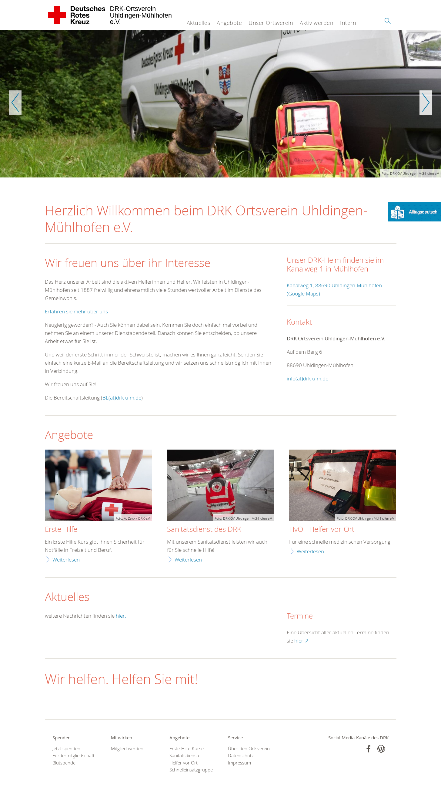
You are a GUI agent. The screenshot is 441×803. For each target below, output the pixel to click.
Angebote (229, 22)
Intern (348, 22)
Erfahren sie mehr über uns (76, 311)
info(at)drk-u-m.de (307, 378)
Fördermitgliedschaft (73, 755)
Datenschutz (241, 755)
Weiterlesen (66, 559)
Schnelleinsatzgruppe (191, 770)
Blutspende (63, 763)
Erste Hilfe (61, 529)
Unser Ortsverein (271, 22)
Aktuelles (198, 22)
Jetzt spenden (66, 748)
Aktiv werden (316, 22)
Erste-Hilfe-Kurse (186, 748)
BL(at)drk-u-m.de (121, 397)
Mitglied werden (127, 748)
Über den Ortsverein (249, 748)
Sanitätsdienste (184, 755)
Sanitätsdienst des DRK (204, 529)
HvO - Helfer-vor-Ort (321, 529)
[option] (220, 103)
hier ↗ (301, 640)
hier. (121, 615)
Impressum (239, 763)
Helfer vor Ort (183, 763)
